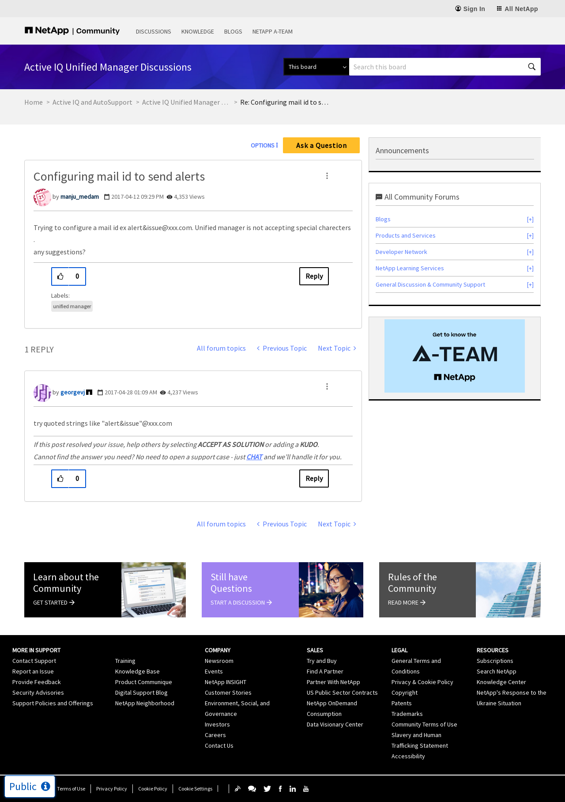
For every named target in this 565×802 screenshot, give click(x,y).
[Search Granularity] (316, 67)
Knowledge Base (137, 671)
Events (214, 671)
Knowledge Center (501, 682)
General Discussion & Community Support (430, 284)
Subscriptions (495, 661)
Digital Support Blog (141, 692)
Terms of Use (71, 788)
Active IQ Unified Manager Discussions (186, 102)
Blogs (233, 31)
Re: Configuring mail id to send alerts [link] (284, 102)
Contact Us (219, 745)
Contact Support (34, 661)
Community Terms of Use (424, 724)
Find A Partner (325, 671)
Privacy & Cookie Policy (422, 682)
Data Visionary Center (335, 724)
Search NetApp (496, 671)
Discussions (153, 31)
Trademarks (407, 714)
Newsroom (219, 661)
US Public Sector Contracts (342, 692)
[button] (327, 175)
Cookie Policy (152, 788)
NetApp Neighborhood (144, 703)
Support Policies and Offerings (52, 703)
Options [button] (263, 145)
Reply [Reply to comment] (314, 478)
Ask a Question (321, 145)
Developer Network (401, 252)
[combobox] (445, 67)
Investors (217, 724)
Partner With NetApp (333, 682)
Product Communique (143, 682)
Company (217, 650)
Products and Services (406, 235)
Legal (399, 650)
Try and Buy (322, 661)
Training (125, 661)
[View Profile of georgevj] (72, 392)
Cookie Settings (195, 788)
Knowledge (197, 31)
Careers (215, 735)
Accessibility (408, 756)
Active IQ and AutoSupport (92, 102)
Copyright (405, 692)
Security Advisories (38, 692)
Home (33, 102)
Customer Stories (228, 692)
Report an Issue (33, 671)
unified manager (72, 306)
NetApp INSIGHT (225, 682)
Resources (492, 650)
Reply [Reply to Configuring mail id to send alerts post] (314, 276)
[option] (454, 356)
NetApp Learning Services (410, 268)
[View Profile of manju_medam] (79, 196)
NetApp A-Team (272, 31)
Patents (402, 703)
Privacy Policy (111, 788)
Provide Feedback (36, 682)
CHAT (254, 456)
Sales (315, 650)
